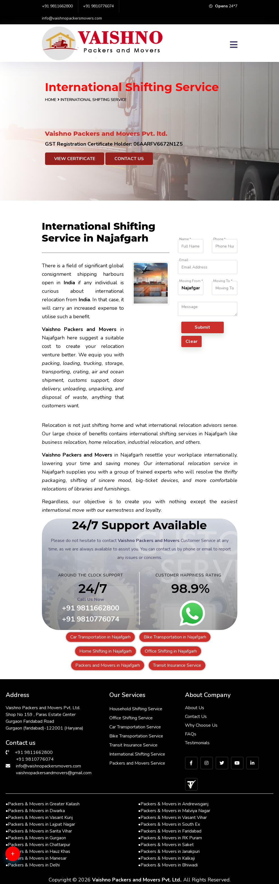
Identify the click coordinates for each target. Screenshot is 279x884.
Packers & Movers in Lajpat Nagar (40, 824)
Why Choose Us (201, 725)
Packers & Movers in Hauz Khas (38, 851)
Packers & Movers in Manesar (36, 858)
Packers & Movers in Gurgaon (36, 837)
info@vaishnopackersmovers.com (72, 18)
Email (183, 260)
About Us (194, 708)
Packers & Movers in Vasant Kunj (39, 817)
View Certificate (74, 159)
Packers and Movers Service (137, 763)
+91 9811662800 (57, 6)
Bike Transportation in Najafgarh (175, 637)
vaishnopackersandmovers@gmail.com (53, 773)
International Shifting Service (137, 754)
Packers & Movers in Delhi (33, 865)
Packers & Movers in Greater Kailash (43, 804)
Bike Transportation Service (136, 736)
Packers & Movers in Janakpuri (169, 851)
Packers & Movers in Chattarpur (38, 844)
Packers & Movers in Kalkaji (166, 858)
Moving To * (222, 281)
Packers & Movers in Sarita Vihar (39, 831)
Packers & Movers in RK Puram (170, 837)
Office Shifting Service (131, 718)
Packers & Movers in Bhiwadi (168, 865)
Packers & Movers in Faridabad (169, 831)
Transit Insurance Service (177, 665)
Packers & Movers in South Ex (169, 824)
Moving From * (191, 281)
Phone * (219, 239)
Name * (185, 239)
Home (50, 99)
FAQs (190, 734)
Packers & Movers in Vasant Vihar (172, 817)
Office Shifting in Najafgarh (171, 651)
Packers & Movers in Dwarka (35, 810)
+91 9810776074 (98, 6)
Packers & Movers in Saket (166, 844)
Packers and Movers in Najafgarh (107, 665)
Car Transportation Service (135, 727)
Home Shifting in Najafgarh (105, 651)
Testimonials (197, 743)
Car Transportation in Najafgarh (100, 637)
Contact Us (129, 159)
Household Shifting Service (136, 709)
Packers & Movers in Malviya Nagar (174, 810)
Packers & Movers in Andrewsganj (173, 804)
